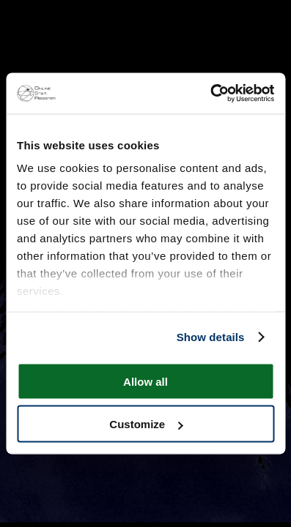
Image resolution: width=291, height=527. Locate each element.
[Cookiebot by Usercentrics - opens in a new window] (210, 93)
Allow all (145, 381)
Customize (146, 424)
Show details (211, 337)
